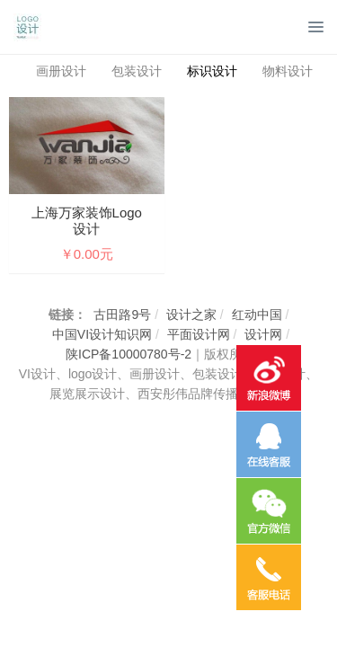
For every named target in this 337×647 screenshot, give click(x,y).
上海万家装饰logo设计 (86, 220)
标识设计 (212, 71)
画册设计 (61, 71)
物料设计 (287, 71)
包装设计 (136, 71)
